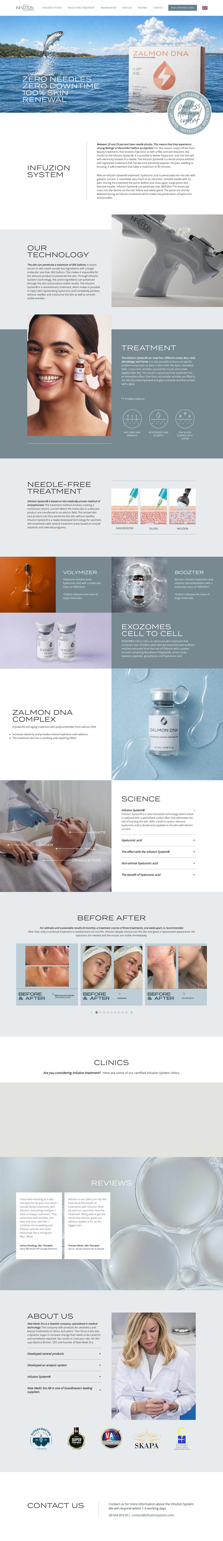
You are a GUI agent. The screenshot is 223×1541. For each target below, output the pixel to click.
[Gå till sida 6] (115, 1012)
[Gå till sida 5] (111, 1012)
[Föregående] (92, 1012)
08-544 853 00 (118, 1515)
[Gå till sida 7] (119, 1012)
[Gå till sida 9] (126, 1012)
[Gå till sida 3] (104, 1012)
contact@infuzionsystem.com (152, 1515)
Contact (158, 7)
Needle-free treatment (81, 7)
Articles (127, 7)
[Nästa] (131, 1012)
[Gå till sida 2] (100, 1012)
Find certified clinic (182, 7)
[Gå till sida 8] (122, 1012)
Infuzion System (51, 7)
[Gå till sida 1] (96, 1012)
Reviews (142, 7)
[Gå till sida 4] (108, 1012)
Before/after (108, 7)
